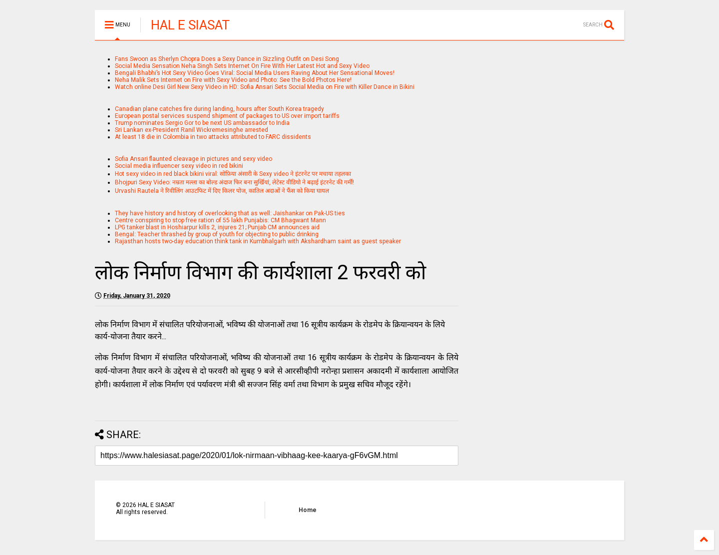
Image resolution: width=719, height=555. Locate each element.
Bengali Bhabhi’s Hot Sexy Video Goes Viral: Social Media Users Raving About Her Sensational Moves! (254, 72)
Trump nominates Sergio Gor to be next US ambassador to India (202, 122)
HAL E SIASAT (190, 24)
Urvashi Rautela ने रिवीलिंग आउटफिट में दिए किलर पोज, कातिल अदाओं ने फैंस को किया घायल (222, 190)
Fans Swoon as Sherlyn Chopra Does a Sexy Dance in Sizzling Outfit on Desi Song (227, 58)
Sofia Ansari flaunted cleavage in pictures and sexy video (193, 158)
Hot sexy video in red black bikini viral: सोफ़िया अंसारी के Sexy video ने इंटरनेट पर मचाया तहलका (233, 173)
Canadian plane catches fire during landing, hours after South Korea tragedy (219, 108)
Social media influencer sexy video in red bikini (179, 165)
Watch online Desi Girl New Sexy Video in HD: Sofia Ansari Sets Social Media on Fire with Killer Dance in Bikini (264, 86)
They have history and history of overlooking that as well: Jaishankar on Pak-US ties (230, 213)
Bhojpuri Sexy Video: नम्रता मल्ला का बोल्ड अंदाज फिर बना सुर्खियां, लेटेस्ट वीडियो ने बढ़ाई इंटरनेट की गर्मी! (234, 182)
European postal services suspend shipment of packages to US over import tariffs (227, 115)
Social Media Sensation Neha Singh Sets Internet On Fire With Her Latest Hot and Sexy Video (242, 65)
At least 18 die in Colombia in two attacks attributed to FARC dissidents (213, 136)
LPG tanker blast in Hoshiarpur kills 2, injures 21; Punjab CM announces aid (217, 227)
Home (308, 510)
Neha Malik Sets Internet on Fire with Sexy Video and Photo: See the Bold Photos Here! (233, 79)
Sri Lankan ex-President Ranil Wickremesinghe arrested (191, 129)
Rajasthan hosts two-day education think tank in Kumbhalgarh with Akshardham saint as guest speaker (258, 241)
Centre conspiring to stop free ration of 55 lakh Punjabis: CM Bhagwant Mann (220, 220)
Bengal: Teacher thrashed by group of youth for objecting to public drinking (217, 234)
